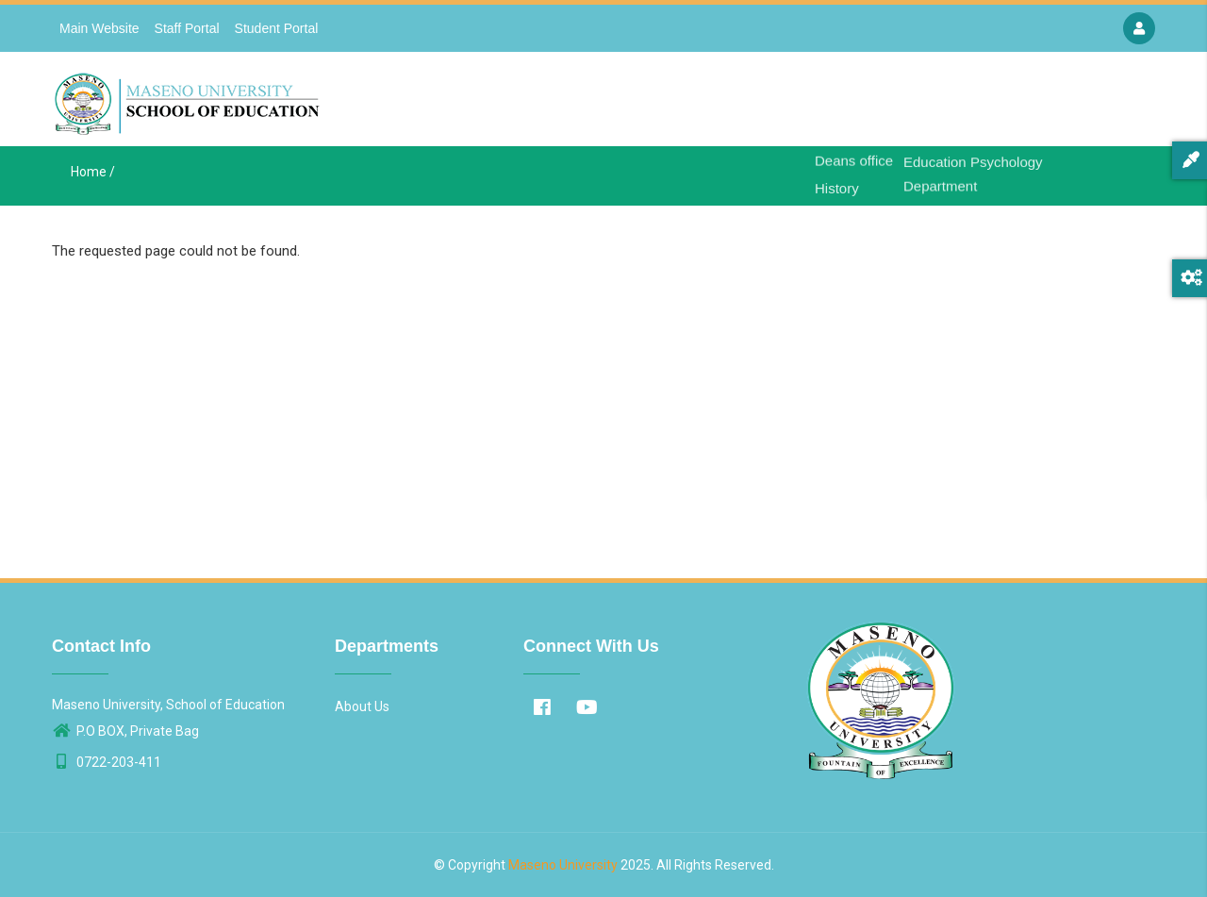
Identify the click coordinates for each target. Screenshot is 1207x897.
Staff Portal (187, 28)
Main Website (99, 28)
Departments (933, 104)
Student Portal (277, 28)
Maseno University (563, 864)
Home (771, 104)
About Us (840, 104)
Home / (93, 171)
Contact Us (1033, 104)
